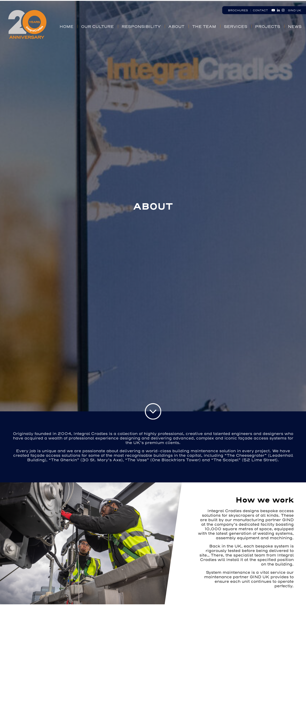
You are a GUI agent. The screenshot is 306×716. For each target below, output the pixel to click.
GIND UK (294, 10)
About (176, 26)
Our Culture (97, 26)
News (294, 26)
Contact (260, 10)
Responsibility (141, 26)
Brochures (238, 10)
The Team (204, 26)
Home (66, 26)
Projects (267, 26)
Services (235, 26)
